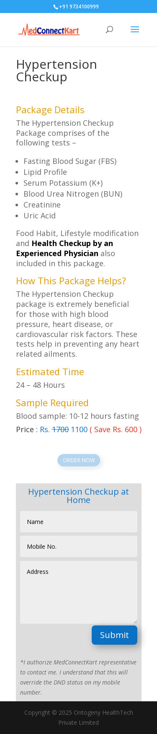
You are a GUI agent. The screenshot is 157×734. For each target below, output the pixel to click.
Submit (114, 635)
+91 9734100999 (79, 6)
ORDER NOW (78, 459)
